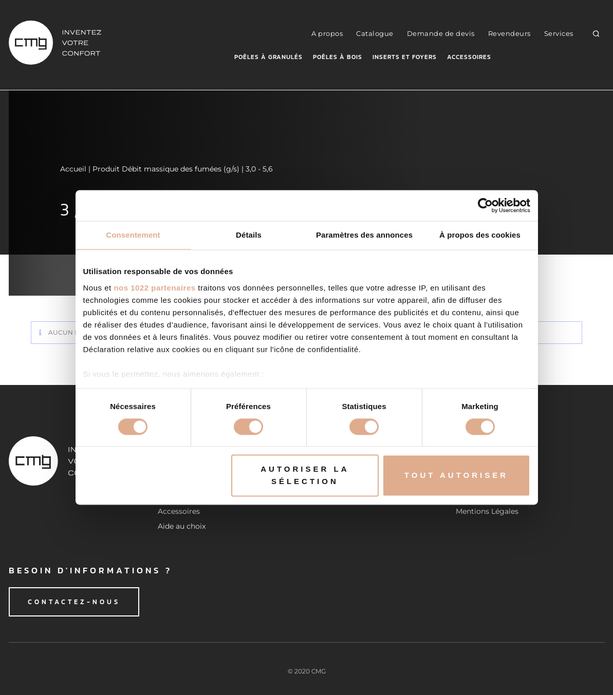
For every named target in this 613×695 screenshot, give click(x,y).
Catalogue (375, 33)
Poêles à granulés (268, 57)
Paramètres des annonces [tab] (364, 234)
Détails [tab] (249, 234)
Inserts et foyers (405, 57)
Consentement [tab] (133, 234)
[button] (595, 33)
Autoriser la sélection (305, 475)
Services (558, 33)
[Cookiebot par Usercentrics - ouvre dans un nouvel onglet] (485, 205)
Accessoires (469, 57)
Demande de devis (441, 33)
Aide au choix (182, 526)
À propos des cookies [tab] (480, 234)
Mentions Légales (487, 511)
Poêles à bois (337, 57)
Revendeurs (509, 33)
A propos (327, 33)
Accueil (73, 168)
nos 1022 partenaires (154, 287)
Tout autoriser (456, 475)
